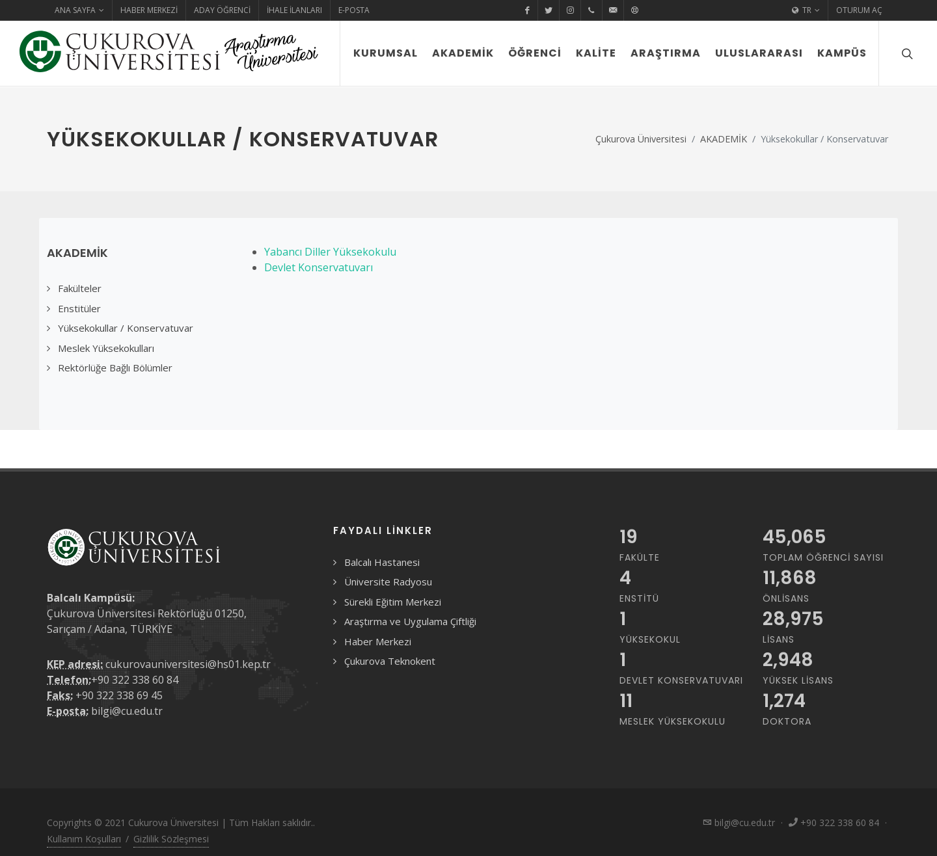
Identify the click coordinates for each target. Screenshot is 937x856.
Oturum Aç (859, 10)
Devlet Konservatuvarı (318, 267)
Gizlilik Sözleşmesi (171, 839)
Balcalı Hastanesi (382, 561)
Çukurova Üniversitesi (640, 139)
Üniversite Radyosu (388, 581)
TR (806, 10)
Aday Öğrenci (222, 10)
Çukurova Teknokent (389, 660)
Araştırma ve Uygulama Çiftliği (410, 621)
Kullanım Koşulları (84, 839)
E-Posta (354, 10)
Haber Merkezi (149, 10)
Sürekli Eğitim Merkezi (392, 601)
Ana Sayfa (79, 10)
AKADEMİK (723, 139)
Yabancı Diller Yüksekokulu (330, 252)
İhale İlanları (294, 10)
